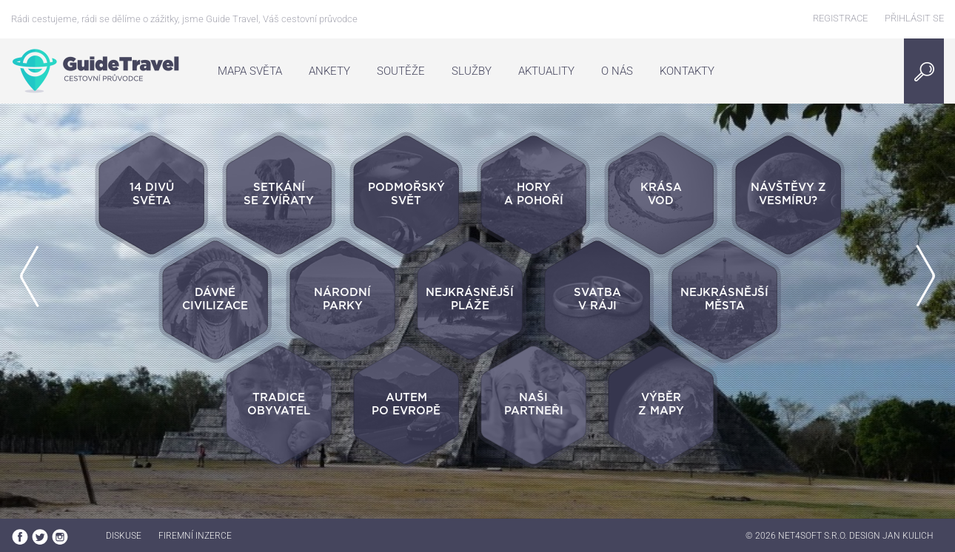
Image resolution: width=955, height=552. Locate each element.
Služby (472, 71)
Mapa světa (250, 71)
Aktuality (546, 71)
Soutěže (401, 71)
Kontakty (687, 71)
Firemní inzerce (195, 536)
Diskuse (123, 536)
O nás (617, 71)
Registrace (840, 18)
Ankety (329, 71)
